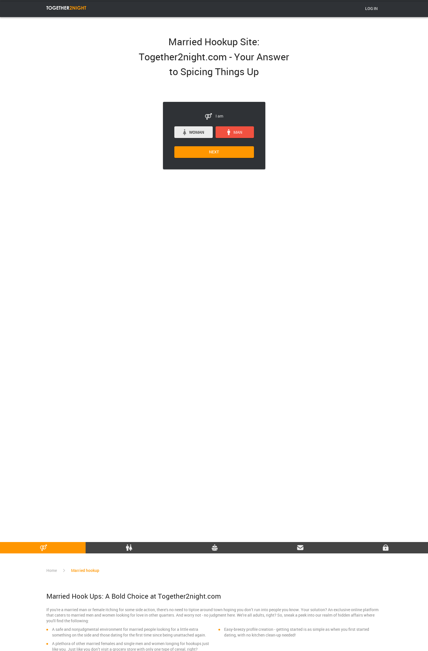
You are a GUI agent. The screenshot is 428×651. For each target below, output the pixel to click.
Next (214, 151)
